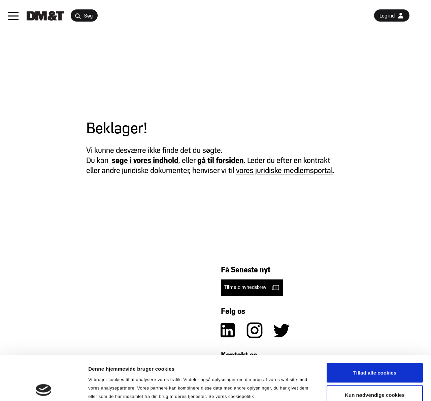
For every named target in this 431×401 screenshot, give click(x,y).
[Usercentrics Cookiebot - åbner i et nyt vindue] (43, 388)
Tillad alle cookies (374, 328)
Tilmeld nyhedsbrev (252, 287)
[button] (13, 16)
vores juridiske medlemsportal (284, 171)
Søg (84, 16)
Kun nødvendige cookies (375, 350)
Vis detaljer (350, 388)
